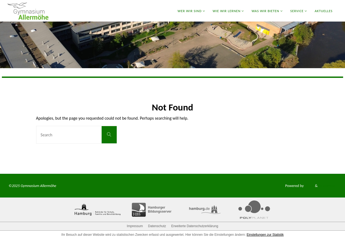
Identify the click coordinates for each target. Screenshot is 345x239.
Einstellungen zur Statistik (265, 235)
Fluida (309, 185)
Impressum (135, 226)
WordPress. (327, 185)
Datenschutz (157, 226)
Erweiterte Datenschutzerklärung (194, 226)
